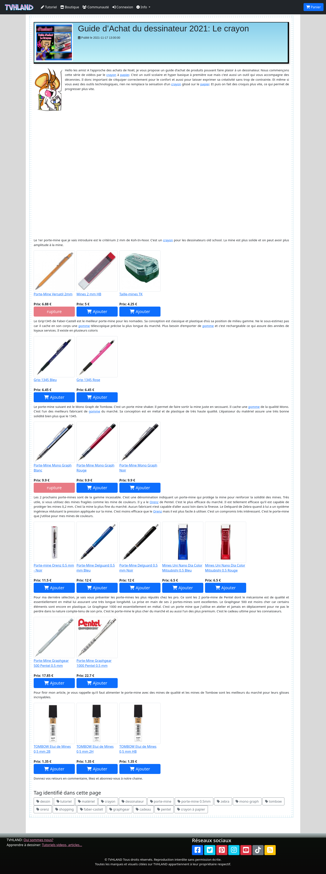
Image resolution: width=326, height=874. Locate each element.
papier (124, 75)
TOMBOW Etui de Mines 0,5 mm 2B (54, 728)
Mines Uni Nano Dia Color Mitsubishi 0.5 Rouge (225, 547)
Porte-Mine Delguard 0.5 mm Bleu (97, 547)
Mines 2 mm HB (97, 273)
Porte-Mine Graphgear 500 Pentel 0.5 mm (54, 642)
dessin (43, 801)
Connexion (122, 7)
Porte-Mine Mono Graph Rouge (97, 447)
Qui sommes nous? (38, 840)
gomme (84, 326)
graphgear (119, 809)
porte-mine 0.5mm (194, 801)
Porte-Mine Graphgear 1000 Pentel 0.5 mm (97, 642)
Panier (313, 7)
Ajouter (97, 311)
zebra (223, 801)
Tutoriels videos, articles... (62, 845)
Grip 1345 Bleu (54, 359)
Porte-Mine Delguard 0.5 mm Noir (140, 547)
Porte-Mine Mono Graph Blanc (54, 447)
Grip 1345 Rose (97, 359)
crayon (111, 75)
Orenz (154, 502)
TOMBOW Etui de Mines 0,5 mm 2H (97, 728)
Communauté (95, 7)
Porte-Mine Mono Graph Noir (140, 447)
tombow (273, 801)
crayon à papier (191, 809)
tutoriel (64, 801)
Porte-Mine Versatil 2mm (54, 273)
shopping (64, 809)
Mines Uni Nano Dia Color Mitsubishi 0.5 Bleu (182, 547)
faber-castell (91, 809)
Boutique (69, 7)
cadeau (143, 809)
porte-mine (160, 801)
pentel (164, 809)
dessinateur (133, 801)
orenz (42, 809)
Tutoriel (49, 7)
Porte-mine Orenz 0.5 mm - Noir (54, 547)
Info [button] (142, 7)
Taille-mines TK (140, 273)
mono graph (247, 801)
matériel (86, 801)
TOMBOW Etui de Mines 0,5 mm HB (140, 728)
